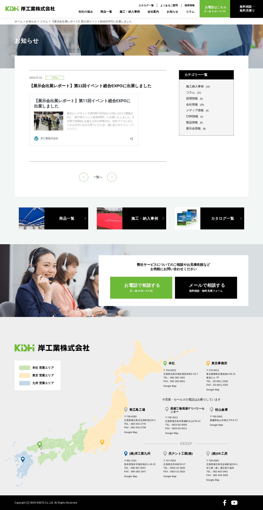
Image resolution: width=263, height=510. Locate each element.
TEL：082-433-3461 (217, 471)
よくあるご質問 (167, 5)
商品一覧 (104, 12)
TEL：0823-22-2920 (174, 468)
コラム (187, 12)
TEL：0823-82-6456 (176, 425)
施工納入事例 (198, 86)
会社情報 (195, 104)
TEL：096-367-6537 (135, 468)
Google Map (169, 386)
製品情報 (194, 122)
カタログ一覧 (143, 5)
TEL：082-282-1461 (174, 377)
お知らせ (170, 12)
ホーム (19, 21)
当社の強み (83, 12)
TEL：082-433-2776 (135, 424)
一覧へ (97, 177)
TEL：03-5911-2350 (217, 381)
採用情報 (187, 5)
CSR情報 (194, 116)
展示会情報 (196, 128)
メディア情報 (197, 110)
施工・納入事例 (127, 12)
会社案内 (151, 12)
